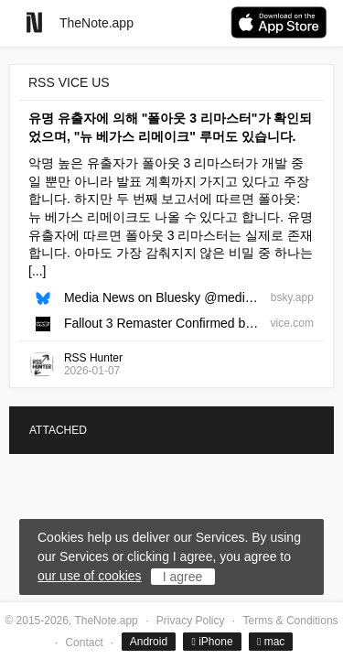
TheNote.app (96, 23)
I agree (183, 576)
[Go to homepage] (34, 22)
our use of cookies (90, 575)
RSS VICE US (69, 82)
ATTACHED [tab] (58, 430)
